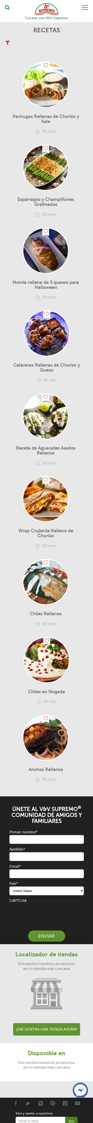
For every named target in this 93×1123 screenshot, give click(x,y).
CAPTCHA (18, 901)
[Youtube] (77, 1103)
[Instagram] (40, 1103)
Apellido (17, 849)
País (13, 884)
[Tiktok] (65, 1103)
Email (15, 866)
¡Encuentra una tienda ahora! (46, 1029)
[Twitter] (28, 1103)
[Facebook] (15, 1103)
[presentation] (47, 913)
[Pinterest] (52, 1103)
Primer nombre (23, 832)
